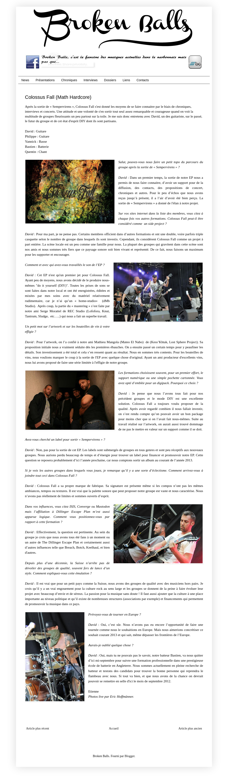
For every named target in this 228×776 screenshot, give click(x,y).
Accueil (114, 728)
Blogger (129, 756)
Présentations (45, 80)
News (25, 80)
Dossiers (110, 80)
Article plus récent (37, 728)
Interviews (90, 80)
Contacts (142, 80)
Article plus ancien (190, 728)
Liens (126, 80)
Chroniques (69, 80)
